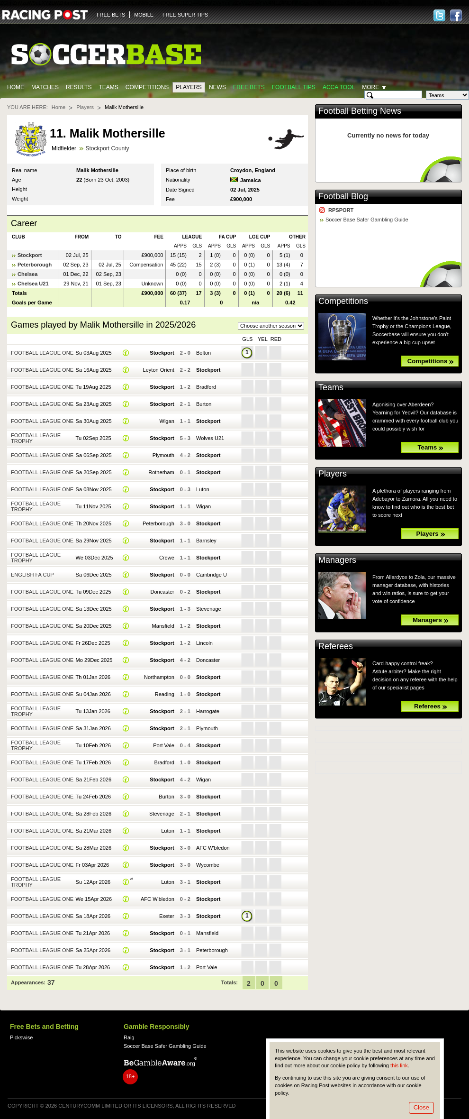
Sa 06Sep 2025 (94, 455)
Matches (45, 87)
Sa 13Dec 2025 (94, 609)
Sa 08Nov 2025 (94, 489)
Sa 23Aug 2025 (94, 404)
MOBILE (143, 15)
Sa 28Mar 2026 (93, 848)
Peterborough (35, 264)
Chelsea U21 (33, 283)
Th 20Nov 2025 (93, 523)
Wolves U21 (210, 438)
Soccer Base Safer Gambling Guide (366, 219)
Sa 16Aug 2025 (94, 370)
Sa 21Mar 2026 (93, 831)
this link (399, 1065)
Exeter (166, 916)
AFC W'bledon (213, 848)
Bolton (203, 353)
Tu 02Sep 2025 (93, 438)
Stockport (30, 255)
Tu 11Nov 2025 (93, 506)
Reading (164, 694)
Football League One (42, 353)
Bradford (206, 387)
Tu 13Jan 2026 (93, 711)
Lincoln (204, 643)
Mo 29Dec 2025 (94, 660)
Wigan (167, 421)
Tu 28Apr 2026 (93, 967)
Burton (204, 404)
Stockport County (107, 148)
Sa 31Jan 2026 (93, 728)
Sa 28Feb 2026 (93, 813)
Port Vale (163, 745)
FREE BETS (111, 15)
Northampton (159, 677)
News (217, 87)
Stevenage (208, 609)
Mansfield (163, 626)
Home (15, 87)
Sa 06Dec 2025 (94, 575)
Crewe (166, 557)
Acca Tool (339, 87)
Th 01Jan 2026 (93, 677)
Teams (108, 87)
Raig (129, 1037)
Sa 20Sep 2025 (94, 472)
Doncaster (162, 592)
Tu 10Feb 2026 (93, 745)
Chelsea (27, 274)
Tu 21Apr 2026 (93, 933)
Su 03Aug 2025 (94, 353)
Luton (202, 489)
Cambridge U (211, 575)
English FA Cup (32, 575)
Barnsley (206, 540)
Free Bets (249, 87)
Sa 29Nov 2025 (94, 540)
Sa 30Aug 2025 (94, 421)
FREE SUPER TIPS (185, 15)
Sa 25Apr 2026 (93, 950)
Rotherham (161, 472)
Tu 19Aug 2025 (93, 387)
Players (189, 87)
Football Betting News (359, 111)
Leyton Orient (158, 370)
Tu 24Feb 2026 (93, 796)
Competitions (147, 87)
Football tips (294, 87)
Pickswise (21, 1037)
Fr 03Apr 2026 (92, 865)
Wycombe (207, 865)
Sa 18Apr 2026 (93, 916)
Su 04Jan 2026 (93, 694)
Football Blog (343, 196)
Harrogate (207, 711)
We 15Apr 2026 (94, 899)
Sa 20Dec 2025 (94, 626)
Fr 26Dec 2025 (93, 643)
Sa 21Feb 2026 (93, 779)
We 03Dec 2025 (94, 557)
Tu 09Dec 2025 (93, 592)
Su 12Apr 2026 (93, 882)
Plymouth (163, 455)
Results (79, 87)
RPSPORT (340, 210)
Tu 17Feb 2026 (93, 762)
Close (421, 1107)
